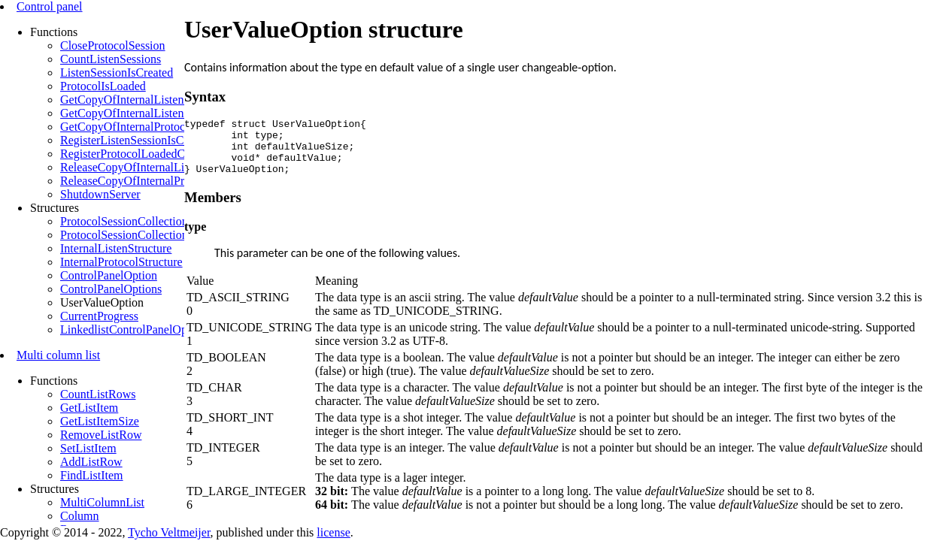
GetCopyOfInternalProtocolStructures (152, 126)
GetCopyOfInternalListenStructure (144, 99)
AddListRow (91, 461)
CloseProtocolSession (112, 45)
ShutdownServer (100, 194)
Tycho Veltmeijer (169, 532)
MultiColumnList (102, 502)
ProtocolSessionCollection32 (130, 234)
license (333, 532)
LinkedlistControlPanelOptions (135, 329)
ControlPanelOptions (111, 289)
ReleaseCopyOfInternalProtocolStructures (161, 180)
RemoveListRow (100, 434)
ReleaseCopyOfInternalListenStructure (154, 167)
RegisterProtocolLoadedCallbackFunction (161, 153)
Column (79, 515)
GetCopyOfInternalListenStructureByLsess (164, 113)
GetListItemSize (99, 421)
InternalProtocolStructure (121, 261)
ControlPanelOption (108, 275)
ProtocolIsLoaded (103, 86)
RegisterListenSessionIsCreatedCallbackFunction (179, 140)
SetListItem (88, 448)
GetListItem (89, 407)
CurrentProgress (99, 316)
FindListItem (91, 475)
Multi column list (58, 355)
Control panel (50, 6)
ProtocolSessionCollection (124, 221)
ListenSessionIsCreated (116, 72)
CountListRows (97, 394)
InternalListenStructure (115, 248)
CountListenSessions (110, 59)
